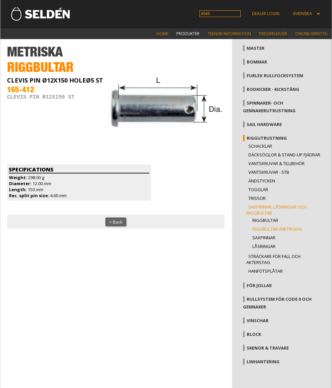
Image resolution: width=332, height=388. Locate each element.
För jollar (259, 285)
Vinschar (257, 320)
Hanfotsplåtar (265, 271)
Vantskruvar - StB (268, 172)
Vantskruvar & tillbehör (276, 163)
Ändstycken (261, 181)
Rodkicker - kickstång (273, 89)
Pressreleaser (273, 33)
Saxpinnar (263, 238)
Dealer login (265, 13)
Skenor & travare (268, 348)
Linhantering (263, 362)
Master (255, 48)
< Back (115, 222)
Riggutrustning (267, 138)
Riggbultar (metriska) (277, 229)
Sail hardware (264, 124)
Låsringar (263, 246)
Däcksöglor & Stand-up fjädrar (284, 155)
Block (254, 334)
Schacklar (260, 146)
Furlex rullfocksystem (275, 76)
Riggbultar (265, 220)
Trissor (257, 198)
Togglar (258, 189)
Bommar (257, 62)
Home (162, 33)
